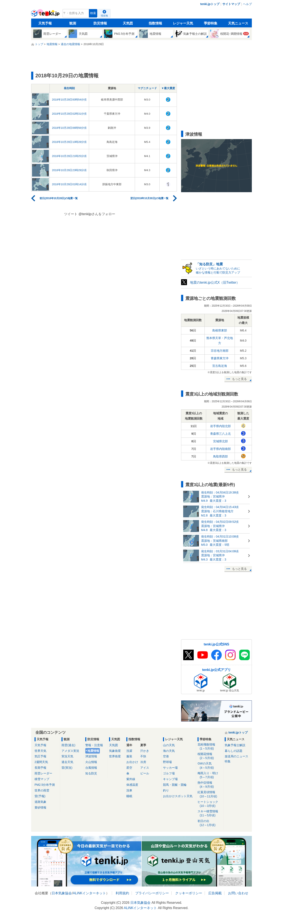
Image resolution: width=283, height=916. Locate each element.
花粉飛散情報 (210, 747)
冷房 (143, 762)
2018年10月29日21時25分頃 (69, 156)
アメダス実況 (70, 750)
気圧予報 (40, 756)
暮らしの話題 (233, 750)
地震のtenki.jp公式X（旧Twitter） (215, 282)
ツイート (70, 214)
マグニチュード (147, 88)
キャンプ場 (170, 779)
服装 (129, 756)
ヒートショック (210, 804)
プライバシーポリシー (152, 893)
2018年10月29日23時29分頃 (69, 170)
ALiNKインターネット (89, 893)
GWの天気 (210, 766)
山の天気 (169, 745)
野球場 (167, 762)
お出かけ (132, 762)
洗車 (129, 790)
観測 (72, 23)
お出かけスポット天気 (177, 796)
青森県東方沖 (219, 358)
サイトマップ (231, 4)
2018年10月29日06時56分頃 (69, 127)
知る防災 (91, 773)
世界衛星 (115, 756)
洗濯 (129, 750)
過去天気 (67, 762)
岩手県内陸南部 (220, 449)
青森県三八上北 (220, 433)
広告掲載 (215, 893)
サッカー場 (170, 767)
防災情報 (100, 23)
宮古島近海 (219, 365)
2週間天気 (41, 762)
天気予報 (45, 23)
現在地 (104, 15)
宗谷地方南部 (219, 350)
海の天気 (169, 750)
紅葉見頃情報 (210, 794)
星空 (129, 767)
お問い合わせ (238, 893)
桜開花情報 (210, 756)
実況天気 (67, 756)
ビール (144, 773)
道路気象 (40, 801)
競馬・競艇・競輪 (175, 784)
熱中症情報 (210, 785)
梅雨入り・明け (210, 775)
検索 (93, 13)
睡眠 (129, 796)
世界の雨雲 (42, 790)
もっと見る (239, 379)
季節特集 (210, 23)
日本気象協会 (62, 893)
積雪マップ (42, 779)
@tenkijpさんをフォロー (97, 214)
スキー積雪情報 (210, 813)
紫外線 (130, 779)
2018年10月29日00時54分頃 (69, 99)
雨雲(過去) (68, 745)
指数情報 (155, 23)
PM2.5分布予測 (45, 784)
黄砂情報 (40, 807)
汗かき (144, 750)
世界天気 (40, 750)
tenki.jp (45, 14)
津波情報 (91, 756)
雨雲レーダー (43, 773)
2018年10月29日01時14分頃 (69, 184)
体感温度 (132, 784)
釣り (166, 790)
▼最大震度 (168, 88)
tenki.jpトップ (209, 4)
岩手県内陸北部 (220, 426)
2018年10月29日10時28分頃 (69, 142)
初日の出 (210, 823)
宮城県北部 (220, 441)
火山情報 (91, 762)
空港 (166, 756)
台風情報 (91, 767)
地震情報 (93, 750)
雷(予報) (40, 796)
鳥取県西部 (220, 456)
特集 (228, 761)
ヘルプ (247, 4)
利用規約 (122, 893)
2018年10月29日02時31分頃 (69, 113)
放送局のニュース (236, 756)
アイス (144, 767)
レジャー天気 (183, 23)
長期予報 (40, 767)
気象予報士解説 (235, 745)
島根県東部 (219, 330)
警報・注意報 (94, 745)
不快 (143, 756)
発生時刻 (69, 88)
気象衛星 (115, 750)
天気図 (128, 23)
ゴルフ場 (169, 773)
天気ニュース (238, 23)
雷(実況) (66, 767)
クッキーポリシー (188, 893)
